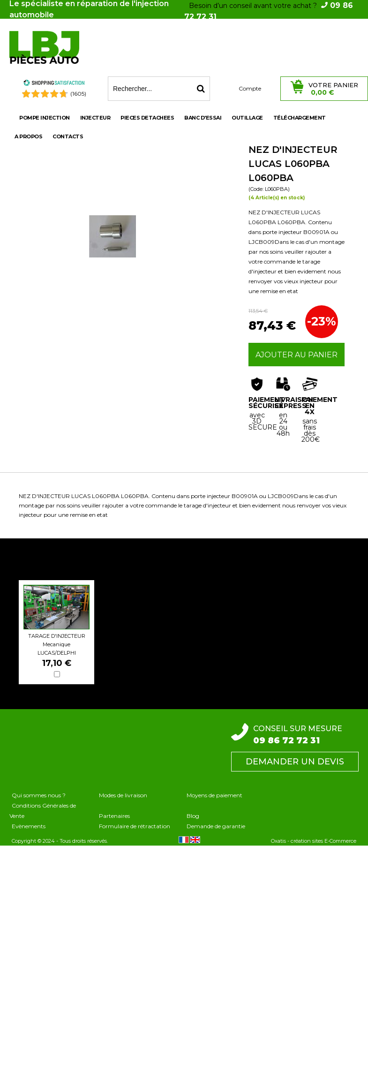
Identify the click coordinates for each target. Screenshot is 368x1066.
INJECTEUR (95, 117)
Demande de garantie (216, 826)
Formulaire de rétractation (134, 826)
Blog (193, 815)
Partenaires (114, 815)
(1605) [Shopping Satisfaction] (78, 93)
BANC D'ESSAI (202, 117)
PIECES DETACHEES (147, 117)
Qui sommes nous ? (39, 795)
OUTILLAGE (247, 117)
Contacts (68, 136)
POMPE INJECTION (44, 117)
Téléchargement (299, 117)
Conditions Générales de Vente (42, 810)
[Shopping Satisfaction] (53, 84)
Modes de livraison (123, 795)
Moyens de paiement (214, 795)
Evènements (28, 826)
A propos (28, 136)
